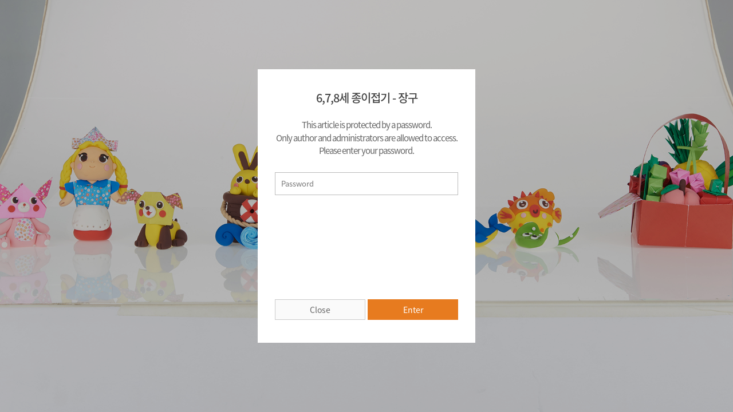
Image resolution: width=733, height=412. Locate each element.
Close (320, 309)
